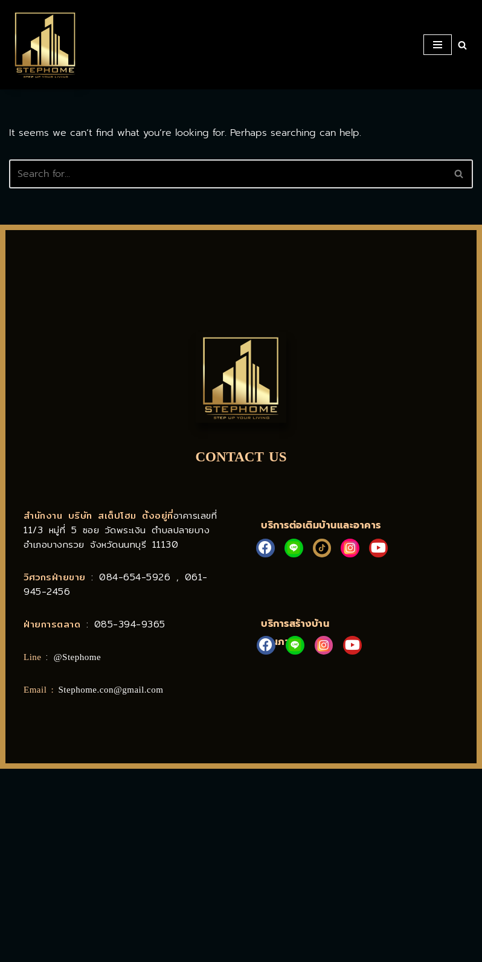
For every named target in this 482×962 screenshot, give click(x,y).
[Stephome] (241, 865)
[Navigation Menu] (437, 44)
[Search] (462, 45)
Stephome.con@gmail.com (111, 689)
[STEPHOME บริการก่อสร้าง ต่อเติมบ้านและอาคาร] (45, 44)
